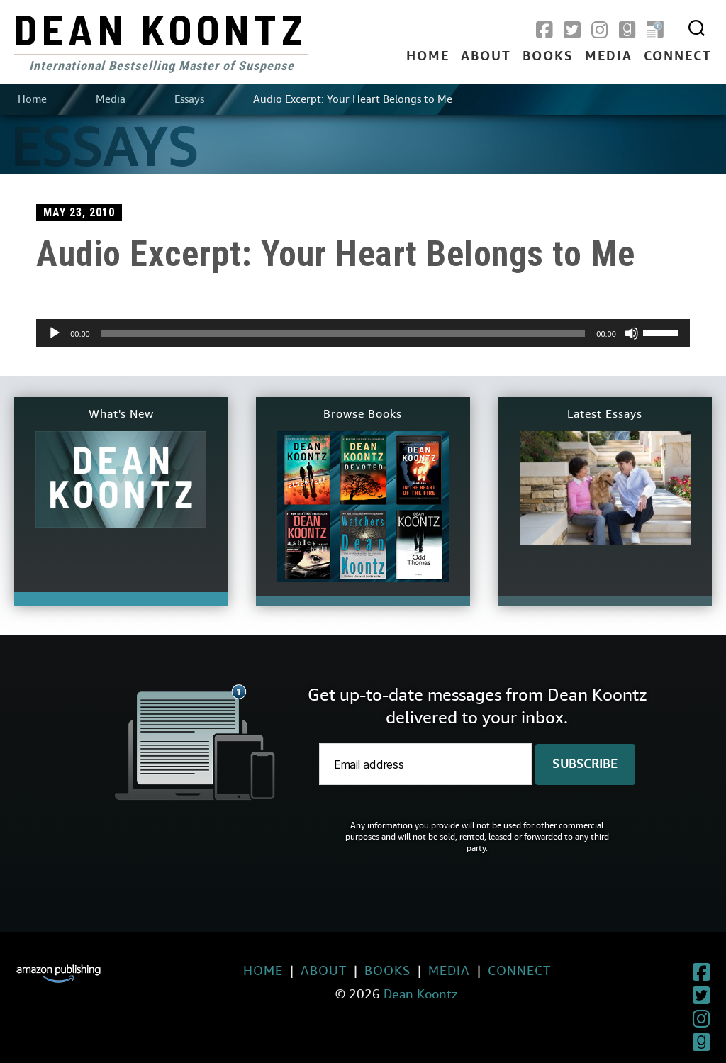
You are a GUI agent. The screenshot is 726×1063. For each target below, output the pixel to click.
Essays (189, 99)
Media (608, 57)
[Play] (55, 333)
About (486, 57)
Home (427, 57)
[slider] (343, 333)
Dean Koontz (161, 28)
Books (548, 57)
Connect (678, 57)
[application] (363, 333)
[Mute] (632, 333)
